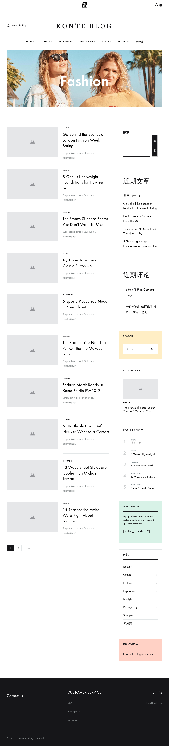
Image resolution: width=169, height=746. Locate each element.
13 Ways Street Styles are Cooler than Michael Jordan (85, 474)
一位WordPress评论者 (139, 306)
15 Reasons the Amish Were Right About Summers (81, 516)
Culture (106, 42)
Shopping (123, 42)
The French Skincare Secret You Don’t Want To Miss (139, 409)
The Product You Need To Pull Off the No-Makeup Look (84, 348)
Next (30, 549)
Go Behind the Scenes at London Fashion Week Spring (84, 140)
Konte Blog (84, 26)
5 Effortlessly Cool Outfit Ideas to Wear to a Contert (83, 432)
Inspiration (65, 42)
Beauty (66, 253)
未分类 (139, 42)
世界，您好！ (132, 196)
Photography (87, 42)
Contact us (15, 695)
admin (129, 289)
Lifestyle (47, 42)
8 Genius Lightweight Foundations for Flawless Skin (83, 182)
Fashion (30, 42)
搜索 (126, 132)
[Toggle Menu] (8, 5)
